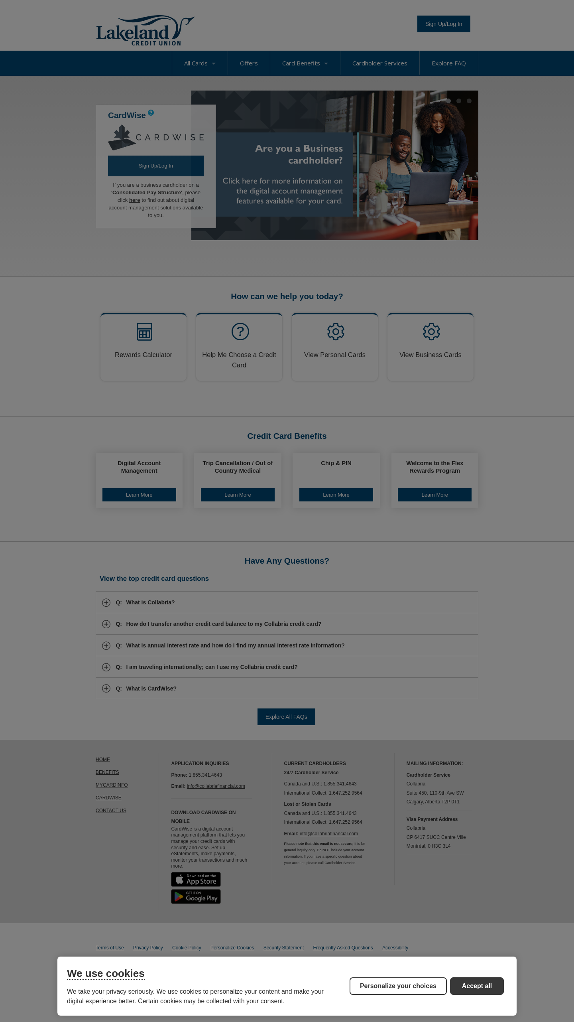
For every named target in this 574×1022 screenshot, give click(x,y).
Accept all (477, 986)
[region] (287, 986)
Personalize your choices (398, 986)
